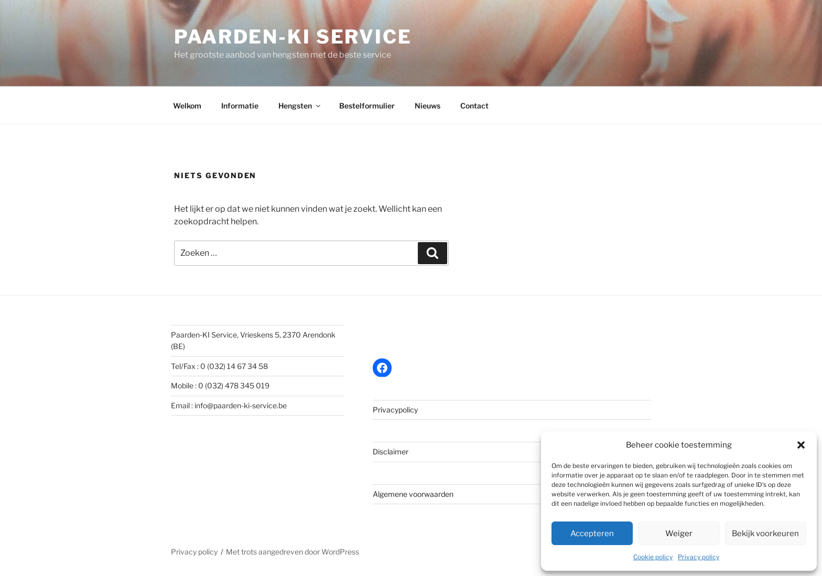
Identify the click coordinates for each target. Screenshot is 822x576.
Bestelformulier (367, 105)
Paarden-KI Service (293, 36)
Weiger (679, 533)
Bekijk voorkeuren (765, 533)
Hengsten (300, 105)
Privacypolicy (395, 409)
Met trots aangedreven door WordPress (292, 551)
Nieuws (427, 105)
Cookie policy (653, 557)
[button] (801, 445)
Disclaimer (390, 451)
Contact (474, 105)
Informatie (239, 105)
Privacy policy (698, 557)
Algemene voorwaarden (413, 494)
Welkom (187, 105)
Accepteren (592, 533)
